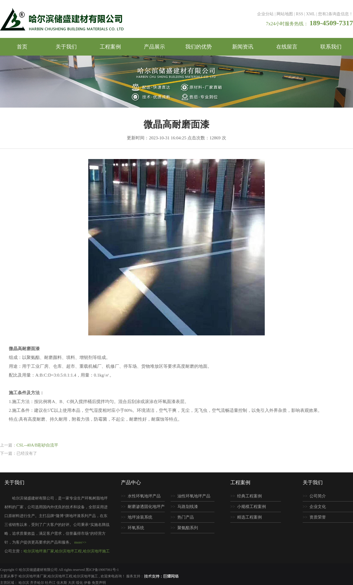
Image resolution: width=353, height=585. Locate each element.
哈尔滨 (24, 583)
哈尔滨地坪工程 (68, 551)
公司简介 (317, 496)
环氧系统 (136, 528)
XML (310, 14)
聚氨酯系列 (187, 528)
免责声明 (99, 583)
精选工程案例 (249, 517)
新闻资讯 (242, 47)
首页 (22, 47)
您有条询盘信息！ (335, 14)
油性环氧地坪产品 (193, 496)
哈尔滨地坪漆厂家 (39, 551)
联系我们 (331, 47)
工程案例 (110, 47)
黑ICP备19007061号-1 (102, 570)
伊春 (88, 583)
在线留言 (286, 47)
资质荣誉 (317, 517)
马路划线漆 (187, 506)
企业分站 (265, 14)
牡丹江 (50, 583)
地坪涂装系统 (140, 517)
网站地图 (285, 14)
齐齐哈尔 (37, 583)
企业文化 (317, 506)
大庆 (72, 583)
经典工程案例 (249, 496)
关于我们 (66, 47)
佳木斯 (62, 583)
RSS (299, 14)
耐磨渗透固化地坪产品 (143, 508)
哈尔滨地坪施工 (96, 551)
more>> (80, 542)
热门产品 (185, 517)
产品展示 (154, 47)
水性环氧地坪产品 (144, 496)
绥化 (80, 583)
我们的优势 (198, 47)
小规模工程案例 (251, 506)
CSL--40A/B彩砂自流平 (37, 445)
